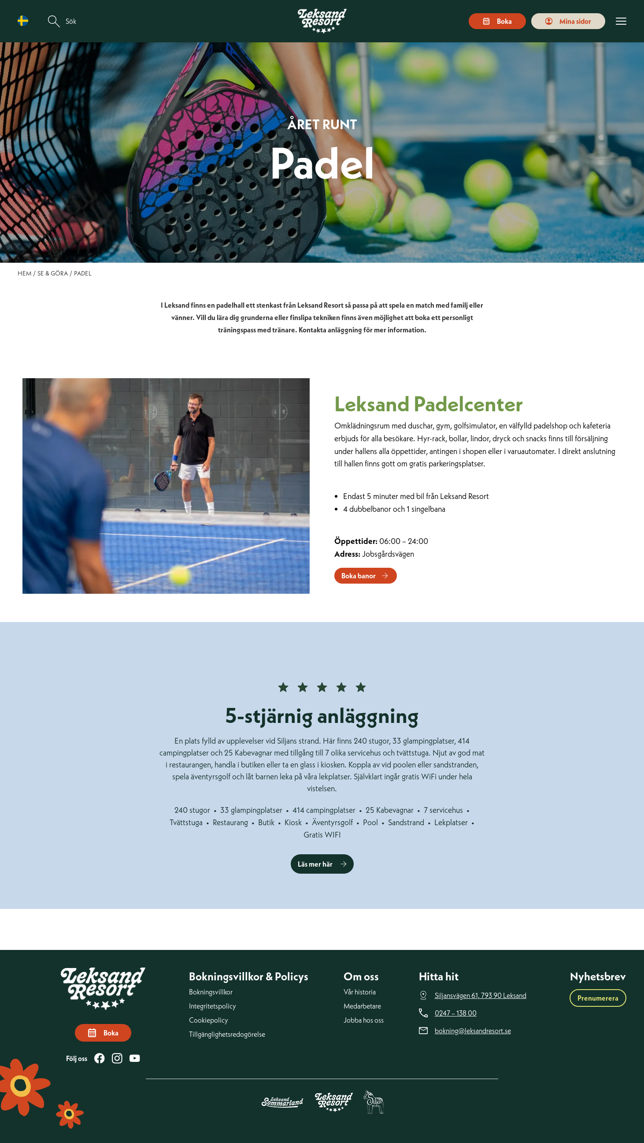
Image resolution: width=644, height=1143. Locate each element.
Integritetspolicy (212, 1006)
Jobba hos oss (364, 1020)
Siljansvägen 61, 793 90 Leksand (480, 995)
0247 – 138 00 (456, 1013)
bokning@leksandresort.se (473, 1030)
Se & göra (52, 273)
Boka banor (358, 575)
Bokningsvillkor (211, 991)
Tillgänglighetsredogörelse (227, 1034)
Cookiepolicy (208, 1020)
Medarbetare (362, 1006)
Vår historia (360, 991)
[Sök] (54, 21)
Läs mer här (315, 864)
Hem (24, 273)
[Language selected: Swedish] (25, 21)
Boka (497, 21)
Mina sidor (568, 21)
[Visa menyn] (621, 21)
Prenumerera (597, 998)
